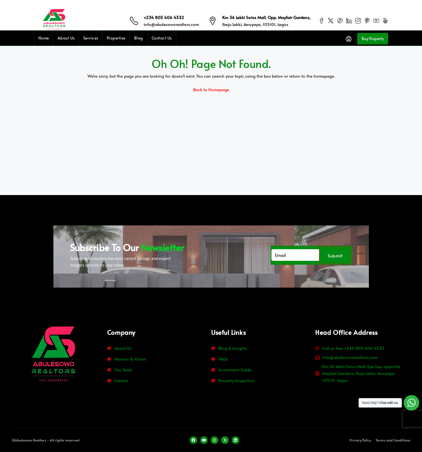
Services (90, 38)
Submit (335, 256)
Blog (138, 38)
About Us (66, 38)
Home (43, 38)
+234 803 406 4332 (164, 17)
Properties (116, 38)
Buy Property (373, 38)
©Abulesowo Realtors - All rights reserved (45, 440)
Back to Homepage (211, 89)
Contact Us (162, 38)
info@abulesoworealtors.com (171, 24)
